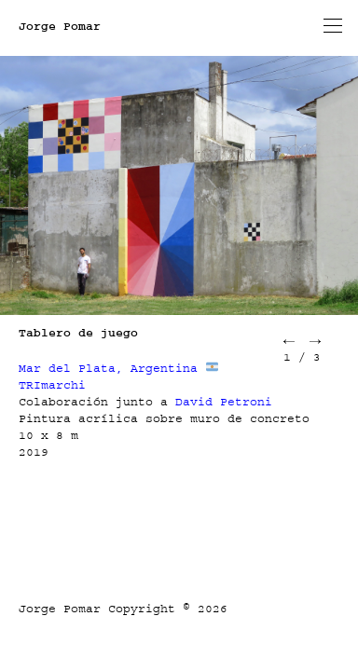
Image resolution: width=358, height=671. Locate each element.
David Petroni (223, 401)
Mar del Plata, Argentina (108, 368)
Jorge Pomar (60, 26)
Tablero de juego (78, 332)
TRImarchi (52, 384)
